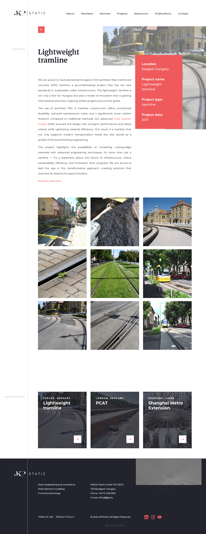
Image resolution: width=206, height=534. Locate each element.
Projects (122, 13)
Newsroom (141, 13)
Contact (183, 13)
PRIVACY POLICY (65, 517)
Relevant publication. (51, 180)
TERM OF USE (46, 517)
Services (105, 13)
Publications (163, 13)
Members (87, 13)
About (70, 13)
